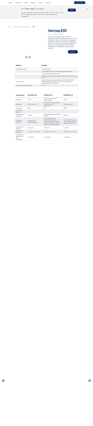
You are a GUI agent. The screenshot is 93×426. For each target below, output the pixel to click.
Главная (10, 2)
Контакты (48, 2)
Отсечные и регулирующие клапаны (36, 379)
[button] (79, 2)
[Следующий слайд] (89, 373)
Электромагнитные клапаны (15, 379)
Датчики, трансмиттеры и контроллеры (22, 26)
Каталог (26, 2)
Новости (41, 2)
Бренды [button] (33, 2)
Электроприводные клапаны (55, 379)
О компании (18, 2)
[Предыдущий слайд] (3, 373)
